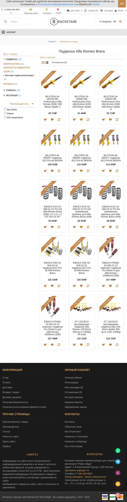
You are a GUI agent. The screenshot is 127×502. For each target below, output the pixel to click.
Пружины (8, 84)
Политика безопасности (15, 402)
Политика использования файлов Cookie (24, 407)
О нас (5, 377)
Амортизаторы (12, 64)
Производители (10, 426)
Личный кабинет (73, 377)
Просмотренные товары (15, 421)
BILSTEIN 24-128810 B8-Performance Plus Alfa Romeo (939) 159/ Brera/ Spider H (110, 103)
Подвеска (11, 59)
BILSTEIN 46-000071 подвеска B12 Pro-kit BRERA (111, 158)
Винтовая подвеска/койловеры (19, 75)
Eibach (10, 113)
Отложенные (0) (59, 62)
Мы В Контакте (73, 431)
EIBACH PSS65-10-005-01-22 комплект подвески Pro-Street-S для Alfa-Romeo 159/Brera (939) (111, 269)
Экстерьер (12, 95)
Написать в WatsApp (76, 441)
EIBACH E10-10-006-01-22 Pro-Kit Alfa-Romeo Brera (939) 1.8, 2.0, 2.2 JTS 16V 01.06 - (52, 211)
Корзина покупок (74, 402)
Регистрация (71, 382)
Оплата (6, 382)
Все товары (10, 54)
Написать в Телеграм (76, 436)
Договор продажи (11, 397)
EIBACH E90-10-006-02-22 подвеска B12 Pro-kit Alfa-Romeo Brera (53, 267)
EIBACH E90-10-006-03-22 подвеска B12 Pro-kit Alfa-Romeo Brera (82, 267)
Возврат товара (10, 392)
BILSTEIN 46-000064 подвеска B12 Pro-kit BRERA (82, 158)
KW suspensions (15, 117)
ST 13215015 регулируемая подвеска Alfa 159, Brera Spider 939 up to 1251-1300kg (111, 326)
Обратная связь (73, 426)
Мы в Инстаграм (73, 446)
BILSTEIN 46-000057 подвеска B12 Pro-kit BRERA (52, 158)
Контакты (70, 421)
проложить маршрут (75, 470)
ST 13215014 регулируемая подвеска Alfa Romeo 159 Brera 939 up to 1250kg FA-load (82, 328)
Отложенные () (73, 392)
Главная (52, 41)
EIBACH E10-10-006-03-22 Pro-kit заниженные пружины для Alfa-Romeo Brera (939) (111, 211)
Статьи (6, 431)
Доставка (7, 387)
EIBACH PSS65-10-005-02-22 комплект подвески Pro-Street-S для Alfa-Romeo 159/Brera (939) (52, 328)
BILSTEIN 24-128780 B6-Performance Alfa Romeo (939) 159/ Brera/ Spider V (52, 101)
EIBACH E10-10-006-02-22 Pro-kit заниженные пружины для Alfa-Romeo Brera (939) (82, 211)
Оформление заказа (76, 407)
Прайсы (6, 446)
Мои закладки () (74, 387)
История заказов (74, 397)
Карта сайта (8, 441)
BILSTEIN (12, 109)
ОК (122, 3)
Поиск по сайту (10, 436)
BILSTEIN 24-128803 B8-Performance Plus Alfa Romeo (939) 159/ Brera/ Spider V (81, 103)
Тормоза (11, 90)
